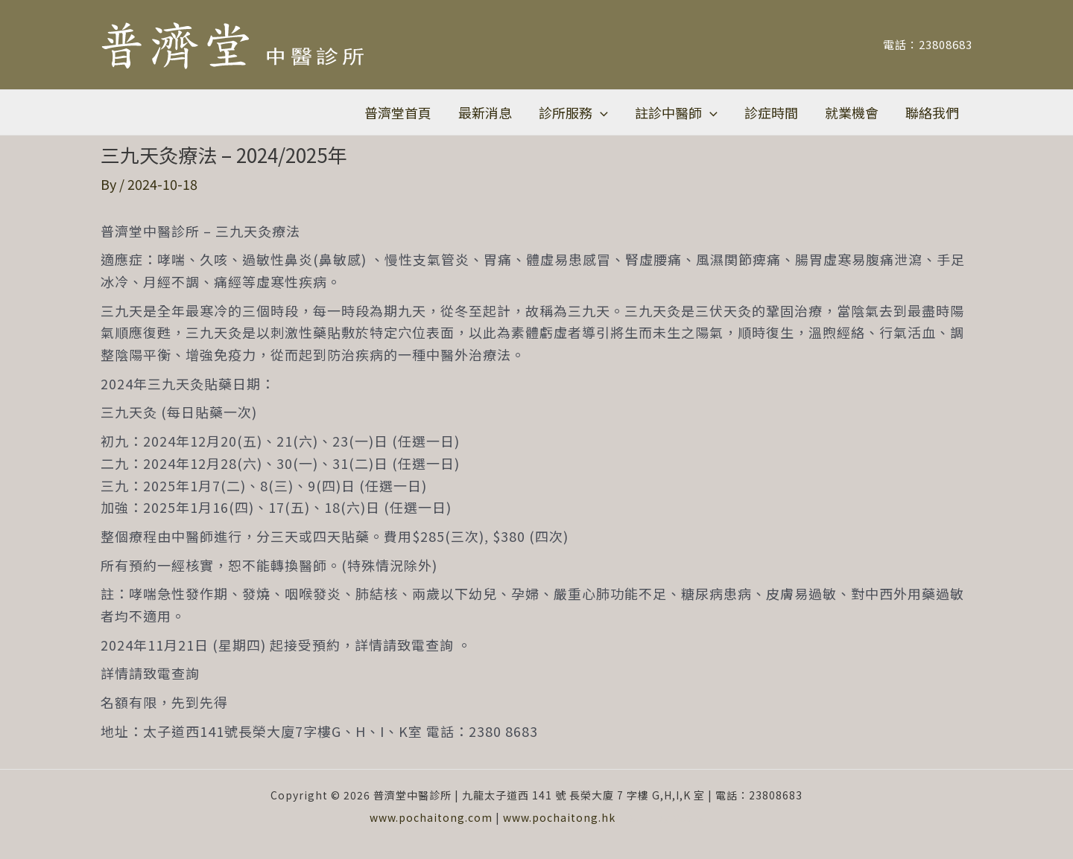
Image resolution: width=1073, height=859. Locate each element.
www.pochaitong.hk (559, 817)
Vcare (688, 817)
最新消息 (485, 112)
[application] (600, 112)
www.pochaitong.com (431, 817)
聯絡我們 (932, 112)
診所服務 (573, 112)
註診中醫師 (676, 112)
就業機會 (852, 112)
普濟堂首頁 (397, 112)
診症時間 (771, 112)
